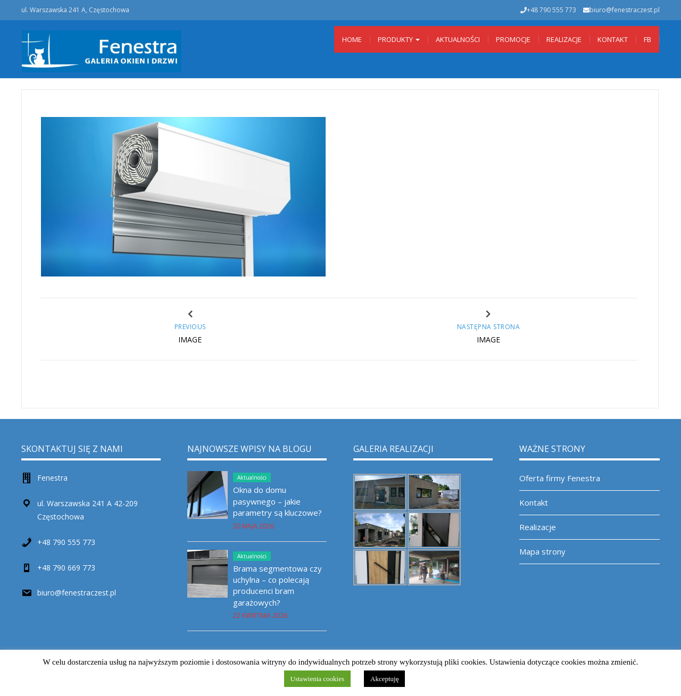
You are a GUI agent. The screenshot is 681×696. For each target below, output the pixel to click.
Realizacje (564, 39)
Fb (647, 39)
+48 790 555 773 (66, 542)
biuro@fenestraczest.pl (624, 9)
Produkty (399, 39)
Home (352, 39)
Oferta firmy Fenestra (559, 478)
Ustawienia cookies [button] (317, 679)
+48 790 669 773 (66, 568)
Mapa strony (542, 551)
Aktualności (458, 39)
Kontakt (612, 39)
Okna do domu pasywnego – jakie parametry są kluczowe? (277, 501)
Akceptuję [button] (384, 679)
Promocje (513, 39)
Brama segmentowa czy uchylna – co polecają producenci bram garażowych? (277, 585)
